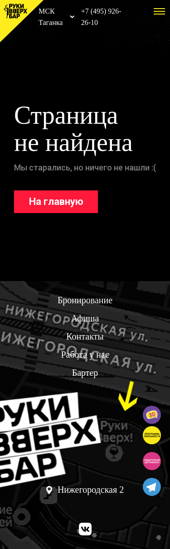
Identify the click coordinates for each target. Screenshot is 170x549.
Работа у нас (85, 355)
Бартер (85, 373)
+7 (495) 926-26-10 (101, 16)
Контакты (85, 336)
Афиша (85, 318)
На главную (56, 201)
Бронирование (85, 300)
